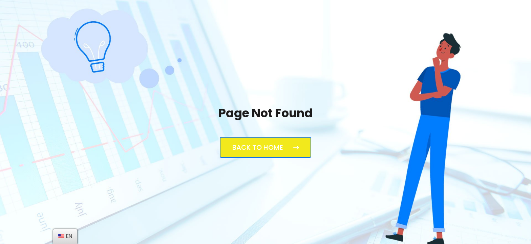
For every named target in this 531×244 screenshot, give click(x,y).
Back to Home (265, 147)
